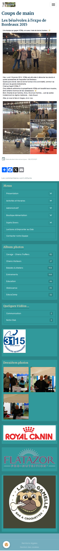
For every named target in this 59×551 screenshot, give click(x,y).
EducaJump (29, 294)
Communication (29, 313)
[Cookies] (6, 544)
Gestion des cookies (29, 547)
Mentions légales (29, 543)
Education (29, 281)
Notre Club (29, 320)
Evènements (29, 274)
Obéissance (29, 288)
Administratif (12, 208)
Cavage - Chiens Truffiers (29, 254)
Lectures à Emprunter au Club (20, 229)
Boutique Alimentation (16, 215)
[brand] (9, 4)
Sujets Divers (12, 223)
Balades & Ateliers (29, 267)
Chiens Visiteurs (29, 261)
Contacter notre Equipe (17, 236)
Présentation (12, 193)
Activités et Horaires (15, 201)
